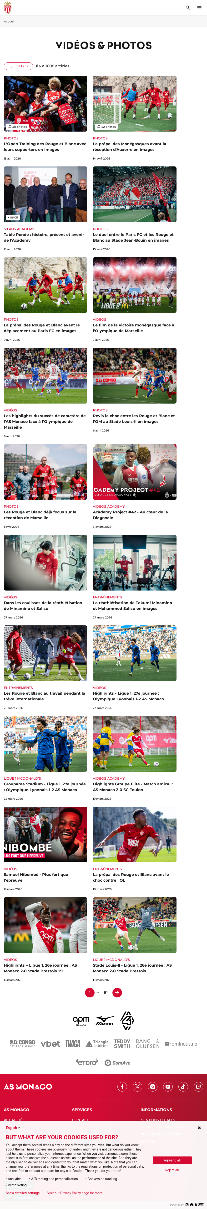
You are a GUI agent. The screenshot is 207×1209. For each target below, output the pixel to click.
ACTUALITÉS (14, 1120)
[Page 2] (117, 992)
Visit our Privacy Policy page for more (74, 1193)
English (13, 1128)
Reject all (172, 1170)
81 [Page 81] (106, 992)
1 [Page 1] (90, 992)
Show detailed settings (23, 1193)
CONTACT (80, 1120)
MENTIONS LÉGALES (158, 1120)
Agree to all (172, 1160)
